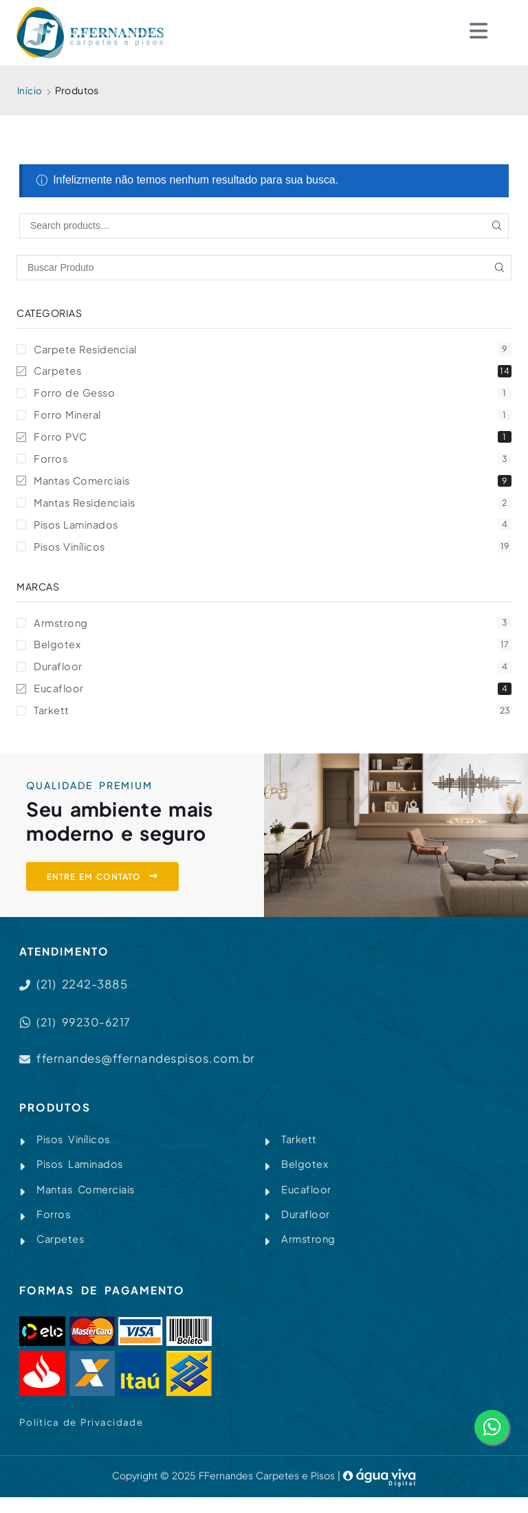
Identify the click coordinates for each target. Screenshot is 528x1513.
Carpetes (273, 372)
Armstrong (273, 630)
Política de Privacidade (81, 1437)
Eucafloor (273, 698)
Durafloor (273, 675)
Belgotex (273, 652)
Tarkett (273, 720)
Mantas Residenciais (273, 508)
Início (30, 90)
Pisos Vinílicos (273, 553)
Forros (273, 463)
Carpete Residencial (273, 349)
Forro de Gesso (273, 394)
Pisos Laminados (273, 531)
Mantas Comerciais (273, 485)
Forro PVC (273, 440)
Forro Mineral (273, 417)
